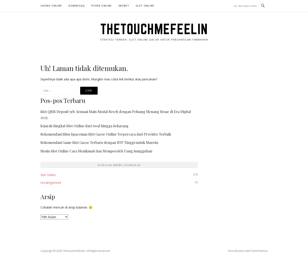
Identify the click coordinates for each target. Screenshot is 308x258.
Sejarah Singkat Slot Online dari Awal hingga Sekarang (84, 126)
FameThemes (259, 251)
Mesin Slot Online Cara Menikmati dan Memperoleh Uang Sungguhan (96, 151)
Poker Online (101, 5)
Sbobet (123, 5)
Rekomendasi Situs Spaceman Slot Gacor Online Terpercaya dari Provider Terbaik (105, 134)
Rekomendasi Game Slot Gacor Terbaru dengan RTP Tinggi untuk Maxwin (99, 142)
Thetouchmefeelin (154, 29)
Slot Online (145, 5)
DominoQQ (77, 5)
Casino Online (51, 5)
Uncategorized (50, 182)
